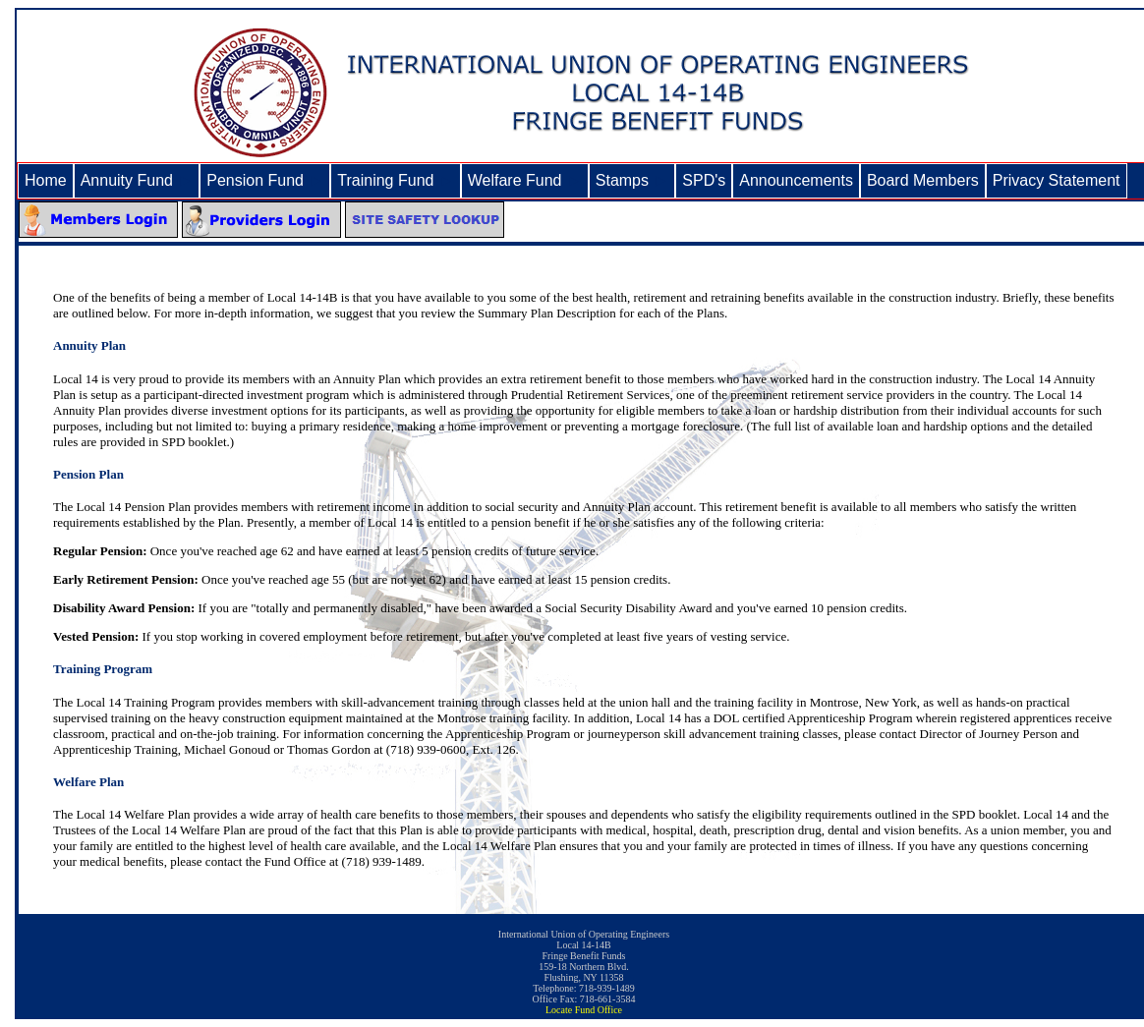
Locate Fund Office (583, 1009)
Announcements (796, 180)
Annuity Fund (137, 180)
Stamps (632, 180)
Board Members (923, 180)
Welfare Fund (525, 180)
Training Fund (395, 180)
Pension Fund (264, 180)
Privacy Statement (1056, 180)
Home (46, 180)
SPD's (703, 180)
